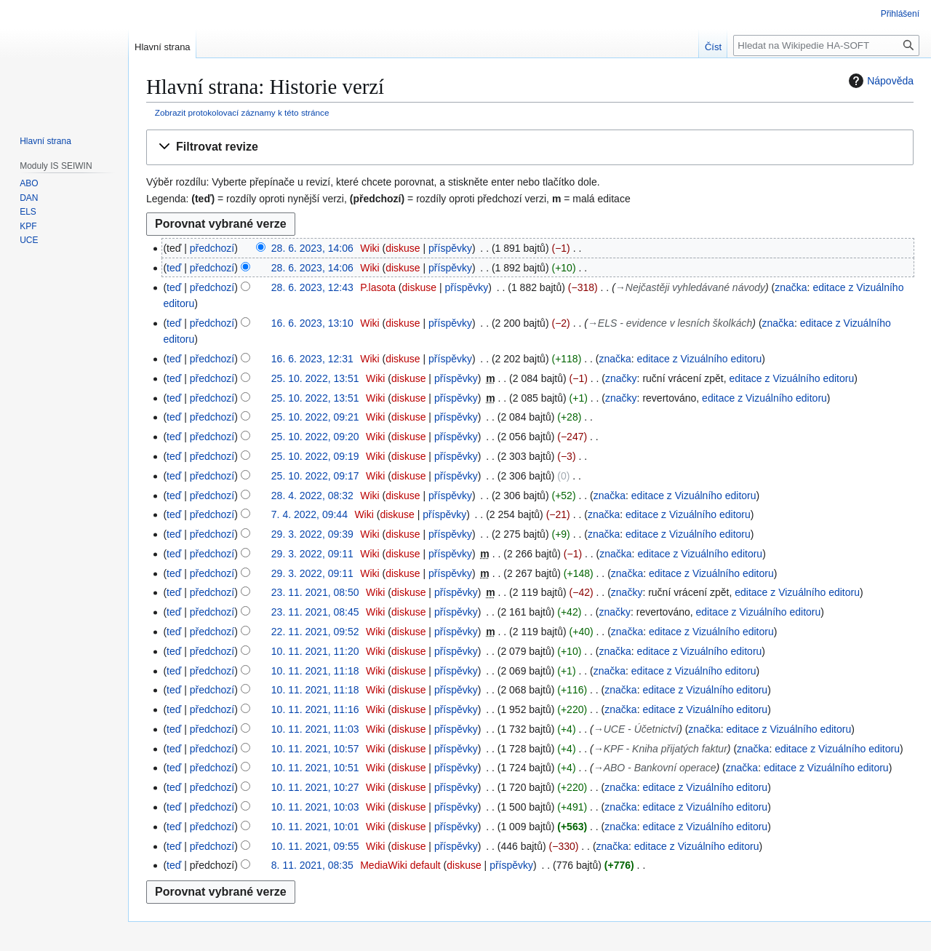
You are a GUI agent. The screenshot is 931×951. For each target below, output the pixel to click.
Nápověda (879, 80)
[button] (530, 147)
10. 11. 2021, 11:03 (315, 729)
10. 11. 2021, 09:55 (315, 846)
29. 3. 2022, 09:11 (312, 554)
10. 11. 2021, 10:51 (315, 767)
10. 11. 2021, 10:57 (315, 749)
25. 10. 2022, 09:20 (315, 436)
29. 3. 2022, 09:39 (312, 534)
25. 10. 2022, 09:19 (315, 456)
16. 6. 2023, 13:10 (312, 323)
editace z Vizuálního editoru (699, 359)
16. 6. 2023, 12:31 (312, 359)
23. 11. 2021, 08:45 (315, 612)
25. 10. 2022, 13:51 (315, 378)
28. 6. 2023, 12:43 (312, 287)
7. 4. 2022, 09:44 (309, 514)
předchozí (212, 248)
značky (621, 378)
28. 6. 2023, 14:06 (312, 248)
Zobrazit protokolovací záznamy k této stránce (242, 112)
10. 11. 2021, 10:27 (315, 787)
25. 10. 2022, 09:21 (315, 417)
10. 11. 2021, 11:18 (315, 671)
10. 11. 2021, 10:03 (315, 807)
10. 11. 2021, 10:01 (315, 826)
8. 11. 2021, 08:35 (312, 865)
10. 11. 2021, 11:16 (315, 709)
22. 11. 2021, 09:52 (315, 631)
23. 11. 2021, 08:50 (315, 592)
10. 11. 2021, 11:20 (315, 651)
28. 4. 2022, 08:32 (312, 495)
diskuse (402, 248)
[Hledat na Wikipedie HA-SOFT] (826, 45)
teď (174, 268)
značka (791, 287)
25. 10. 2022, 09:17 (315, 476)
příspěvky (450, 248)
